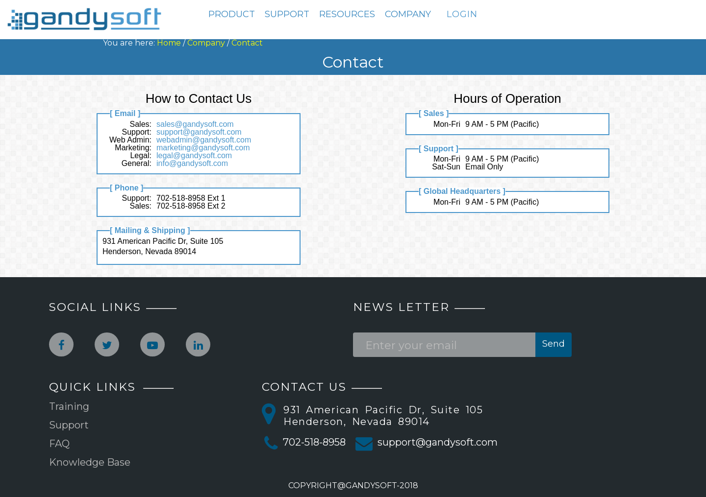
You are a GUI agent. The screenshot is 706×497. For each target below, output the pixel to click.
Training (69, 406)
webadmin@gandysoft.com (203, 140)
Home (169, 42)
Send (553, 343)
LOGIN (462, 14)
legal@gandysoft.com (194, 155)
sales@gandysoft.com (195, 124)
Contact (247, 42)
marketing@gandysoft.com (203, 147)
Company (206, 42)
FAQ (59, 444)
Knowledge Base (89, 462)
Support (69, 425)
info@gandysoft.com (192, 163)
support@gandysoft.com (199, 132)
